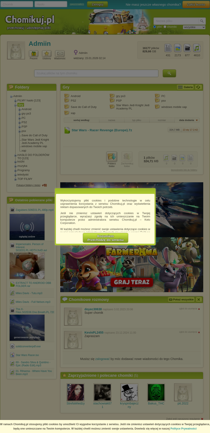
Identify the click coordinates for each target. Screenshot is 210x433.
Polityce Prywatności (183, 428)
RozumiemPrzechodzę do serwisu (106, 238)
